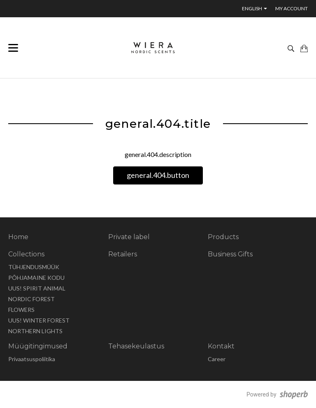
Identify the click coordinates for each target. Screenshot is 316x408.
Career (216, 358)
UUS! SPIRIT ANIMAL (36, 288)
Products (223, 237)
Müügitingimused (37, 346)
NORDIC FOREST (31, 298)
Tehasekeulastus (136, 346)
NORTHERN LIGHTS (35, 330)
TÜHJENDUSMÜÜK (33, 266)
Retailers (122, 254)
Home (18, 237)
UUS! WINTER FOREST (39, 320)
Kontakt (221, 346)
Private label (129, 237)
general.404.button (158, 175)
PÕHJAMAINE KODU (36, 277)
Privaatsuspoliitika (31, 358)
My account (291, 8)
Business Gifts (230, 254)
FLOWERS (21, 309)
